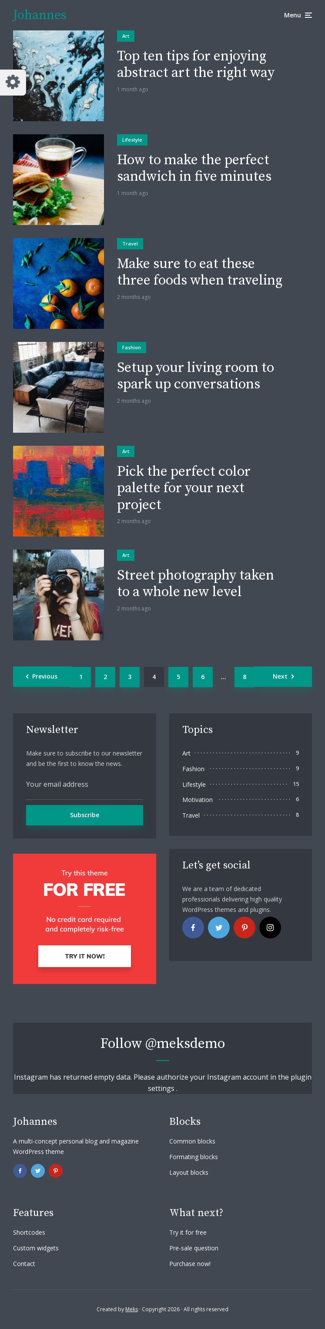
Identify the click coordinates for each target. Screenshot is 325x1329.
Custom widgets (36, 1248)
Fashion (131, 347)
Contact (24, 1263)
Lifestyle (132, 139)
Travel (130, 243)
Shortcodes (29, 1232)
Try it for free (188, 1232)
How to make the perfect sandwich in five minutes (194, 169)
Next (280, 676)
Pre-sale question (193, 1248)
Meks (131, 1309)
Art (125, 36)
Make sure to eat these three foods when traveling (199, 272)
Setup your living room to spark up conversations (195, 376)
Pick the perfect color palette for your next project (184, 489)
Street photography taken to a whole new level (195, 584)
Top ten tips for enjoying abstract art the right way (196, 65)
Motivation (197, 799)
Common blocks (192, 1141)
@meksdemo (185, 1044)
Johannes (40, 15)
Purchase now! (190, 1263)
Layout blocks (188, 1172)
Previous (44, 676)
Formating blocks (193, 1157)
